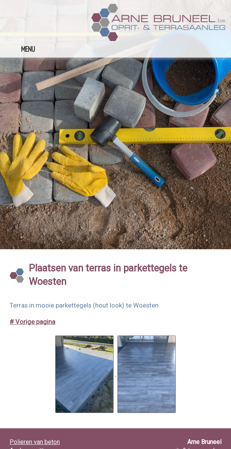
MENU (28, 49)
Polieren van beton (35, 442)
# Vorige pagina (32, 322)
